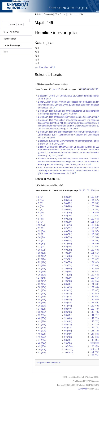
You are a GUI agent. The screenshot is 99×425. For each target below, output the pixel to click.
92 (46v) (68, 321)
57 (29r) (68, 212)
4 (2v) (41, 206)
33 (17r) (42, 296)
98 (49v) (68, 340)
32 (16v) (42, 293)
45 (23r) (42, 334)
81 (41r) (68, 287)
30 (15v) (42, 287)
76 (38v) (68, 271)
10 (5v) (41, 225)
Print (81, 14)
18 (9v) (41, 250)
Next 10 (56, 89)
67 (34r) (68, 243)
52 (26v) (68, 197)
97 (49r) (68, 337)
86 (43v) (68, 302)
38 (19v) (42, 312)
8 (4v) (41, 219)
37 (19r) (42, 309)
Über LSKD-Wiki (11, 32)
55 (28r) (68, 206)
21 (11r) (42, 259)
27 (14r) (42, 278)
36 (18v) (42, 306)
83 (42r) (68, 293)
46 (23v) (42, 337)
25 (82, 89)
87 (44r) (68, 306)
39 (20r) (42, 315)
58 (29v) (68, 215)
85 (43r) (68, 299)
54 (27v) (68, 203)
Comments (48, 14)
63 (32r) (68, 231)
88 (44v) (68, 309)
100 (91, 89)
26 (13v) (42, 275)
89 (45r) (68, 312)
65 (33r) (68, 237)
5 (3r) (40, 209)
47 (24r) (42, 340)
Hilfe (5, 52)
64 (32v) (68, 234)
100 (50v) (68, 346)
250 (96, 89)
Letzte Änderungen (12, 45)
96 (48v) (68, 334)
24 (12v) (42, 268)
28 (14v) (42, 281)
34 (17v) (42, 299)
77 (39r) (68, 275)
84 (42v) (68, 296)
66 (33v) (68, 240)
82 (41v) (68, 290)
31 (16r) (42, 290)
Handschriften (9, 39)
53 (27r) (68, 200)
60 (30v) (68, 222)
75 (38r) (68, 268)
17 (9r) (41, 247)
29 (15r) (42, 284)
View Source (60, 14)
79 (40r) (68, 281)
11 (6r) (41, 228)
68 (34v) (68, 247)
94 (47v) (68, 327)
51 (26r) (42, 352)
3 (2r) (40, 203)
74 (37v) (68, 265)
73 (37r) (68, 262)
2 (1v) (41, 200)
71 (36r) (68, 256)
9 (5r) (40, 222)
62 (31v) (68, 228)
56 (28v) (68, 209)
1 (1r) (40, 197)
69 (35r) (68, 250)
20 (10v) (42, 256)
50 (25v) (42, 349)
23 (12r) (42, 265)
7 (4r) (40, 215)
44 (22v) (42, 331)
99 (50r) (68, 343)
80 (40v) (68, 284)
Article (38, 14)
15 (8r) (41, 240)
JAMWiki (82, 389)
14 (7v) (41, 237)
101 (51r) (68, 349)
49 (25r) (42, 346)
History (72, 14)
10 (80, 190)
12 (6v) (41, 231)
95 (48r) (68, 331)
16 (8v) (41, 243)
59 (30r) (68, 219)
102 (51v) (68, 352)
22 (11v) (42, 262)
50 (86, 89)
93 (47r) (68, 324)
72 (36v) (68, 259)
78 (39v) (68, 278)
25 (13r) (42, 271)
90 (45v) (68, 315)
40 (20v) (42, 318)
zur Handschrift (44, 67)
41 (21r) (42, 321)
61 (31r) (68, 225)
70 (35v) (68, 253)
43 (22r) (42, 327)
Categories (41, 362)
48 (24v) (42, 343)
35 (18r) (42, 302)
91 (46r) (68, 318)
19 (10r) (42, 253)
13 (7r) (41, 234)
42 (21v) (42, 324)
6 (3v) (41, 212)
